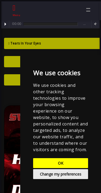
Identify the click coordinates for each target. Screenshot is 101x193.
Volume (94, 24)
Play (5, 24)
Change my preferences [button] (60, 174)
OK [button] (60, 163)
